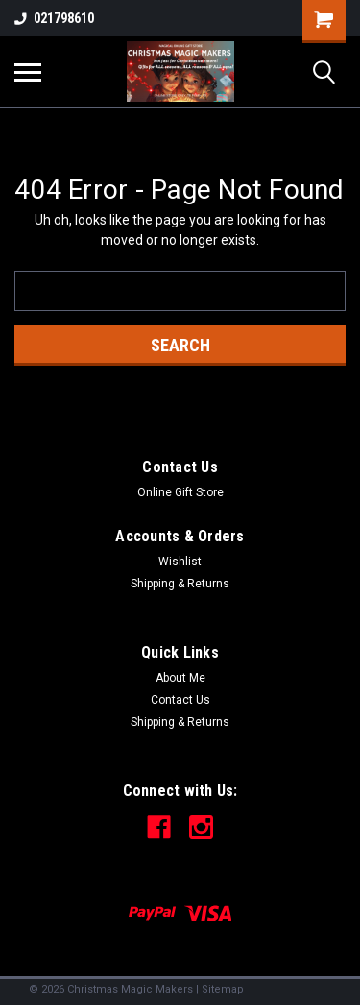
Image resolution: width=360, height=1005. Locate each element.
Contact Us (180, 699)
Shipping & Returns (180, 583)
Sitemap (223, 989)
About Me (180, 677)
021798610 (54, 18)
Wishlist (180, 561)
